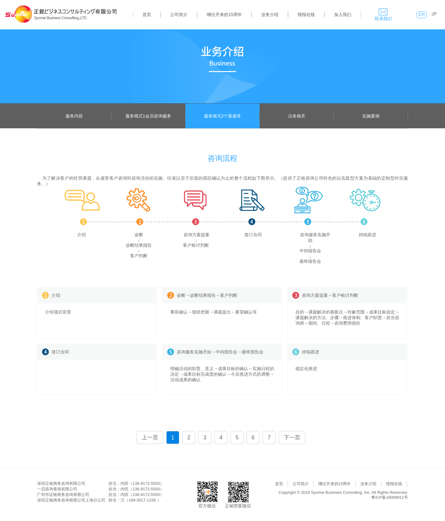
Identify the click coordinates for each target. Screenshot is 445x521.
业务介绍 (269, 14)
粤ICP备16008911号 (389, 497)
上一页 (150, 437)
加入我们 (342, 14)
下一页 (292, 437)
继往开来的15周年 (224, 14)
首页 (146, 14)
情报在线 (306, 14)
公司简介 (179, 14)
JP (434, 13)
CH (421, 14)
